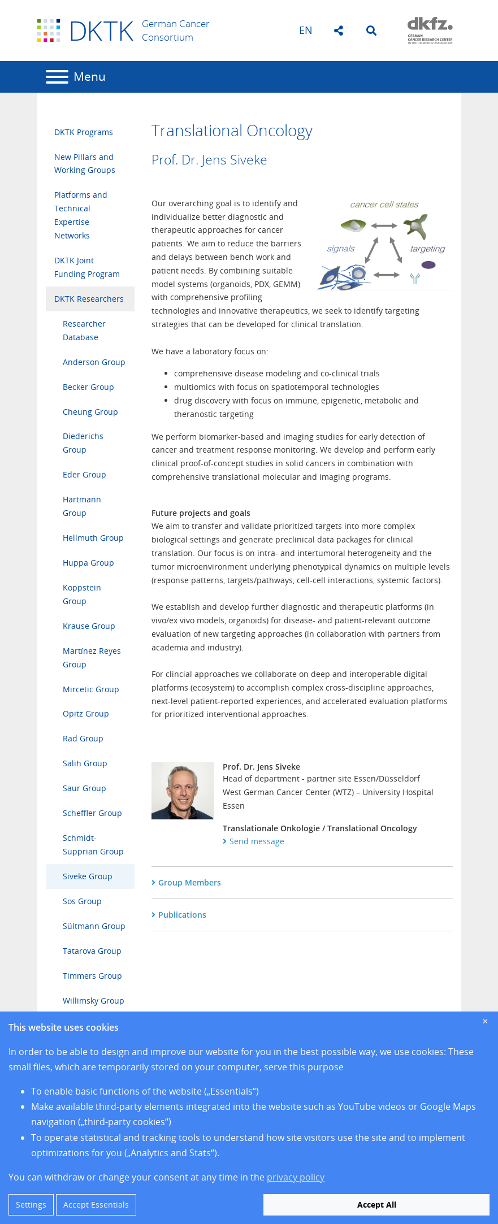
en (306, 30)
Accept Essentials (96, 1204)
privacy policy (295, 1177)
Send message (256, 841)
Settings (31, 1204)
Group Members (189, 882)
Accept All (376, 1204)
